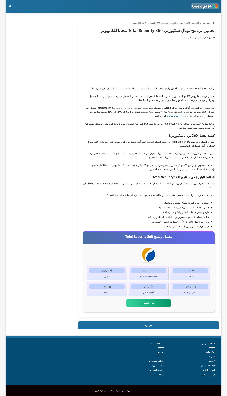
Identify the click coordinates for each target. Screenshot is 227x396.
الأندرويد (211, 361)
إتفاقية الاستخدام (156, 361)
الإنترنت (212, 356)
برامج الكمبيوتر (198, 23)
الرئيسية (209, 23)
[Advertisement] (148, 61)
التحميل (148, 303)
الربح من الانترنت (207, 375)
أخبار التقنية (210, 352)
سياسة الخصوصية (156, 370)
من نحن (160, 352)
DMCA (161, 375)
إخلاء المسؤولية (157, 365)
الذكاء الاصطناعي (208, 365)
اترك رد (148, 325)
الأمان (187, 23)
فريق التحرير (207, 38)
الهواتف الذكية (209, 370)
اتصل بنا (160, 356)
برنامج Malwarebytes (177, 116)
